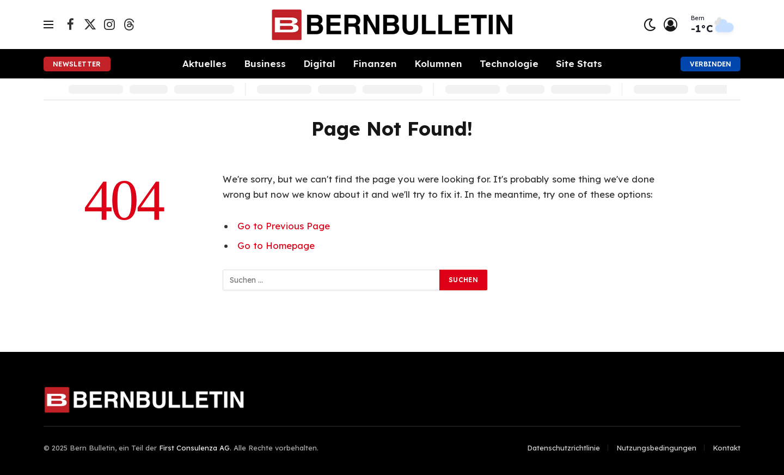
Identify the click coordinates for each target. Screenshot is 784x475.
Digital (319, 63)
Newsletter (77, 64)
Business (265, 63)
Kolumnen (438, 63)
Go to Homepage (276, 245)
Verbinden (710, 64)
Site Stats (579, 63)
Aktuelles (204, 63)
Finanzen (375, 63)
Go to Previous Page (283, 226)
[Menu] (48, 25)
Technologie (509, 63)
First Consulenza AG (194, 447)
